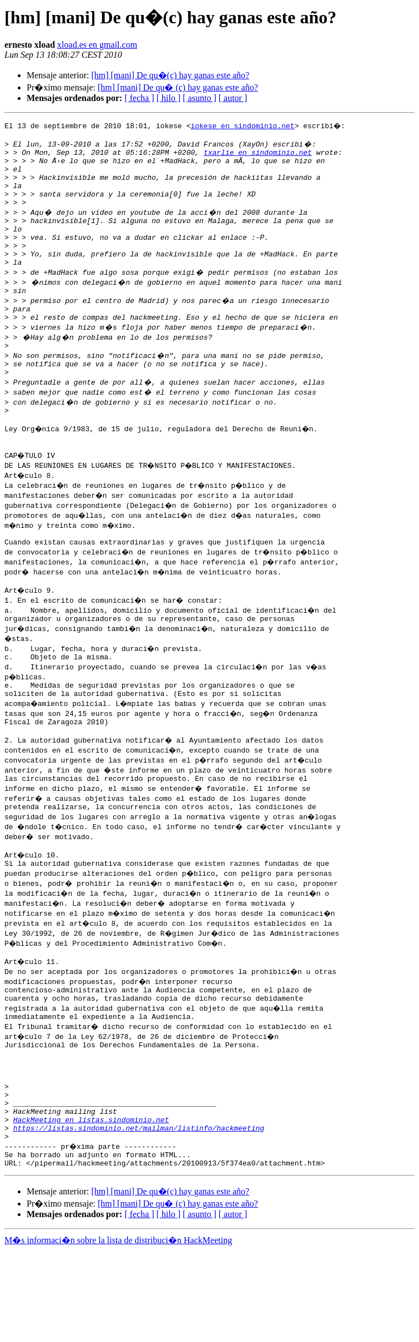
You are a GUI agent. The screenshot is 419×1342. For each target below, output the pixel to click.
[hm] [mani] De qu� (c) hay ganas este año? (178, 87)
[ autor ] (233, 98)
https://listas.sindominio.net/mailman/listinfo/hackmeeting (138, 1214)
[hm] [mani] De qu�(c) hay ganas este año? (170, 75)
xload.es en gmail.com (97, 44)
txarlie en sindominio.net (258, 155)
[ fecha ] (139, 98)
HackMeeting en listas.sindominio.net (91, 1204)
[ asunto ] (199, 98)
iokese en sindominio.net (242, 125)
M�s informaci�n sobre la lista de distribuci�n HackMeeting (118, 1331)
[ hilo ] (169, 98)
